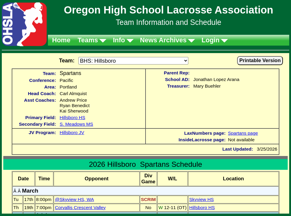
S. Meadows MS (76, 124)
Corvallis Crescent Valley (80, 207)
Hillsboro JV (72, 132)
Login (210, 40)
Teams (88, 40)
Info (119, 40)
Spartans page (243, 133)
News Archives (163, 40)
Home (61, 40)
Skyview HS (201, 199)
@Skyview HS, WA (74, 199)
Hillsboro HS (72, 117)
